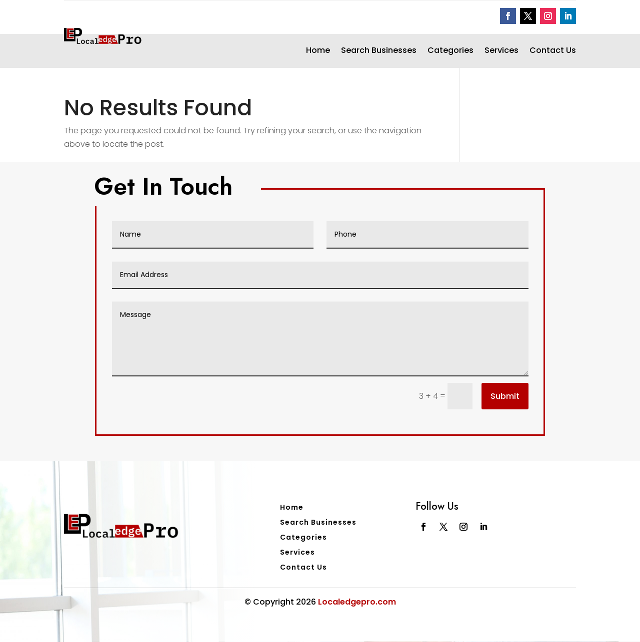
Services (501, 51)
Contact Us (553, 51)
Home (318, 51)
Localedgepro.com (357, 602)
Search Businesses (378, 51)
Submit (505, 396)
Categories (451, 51)
